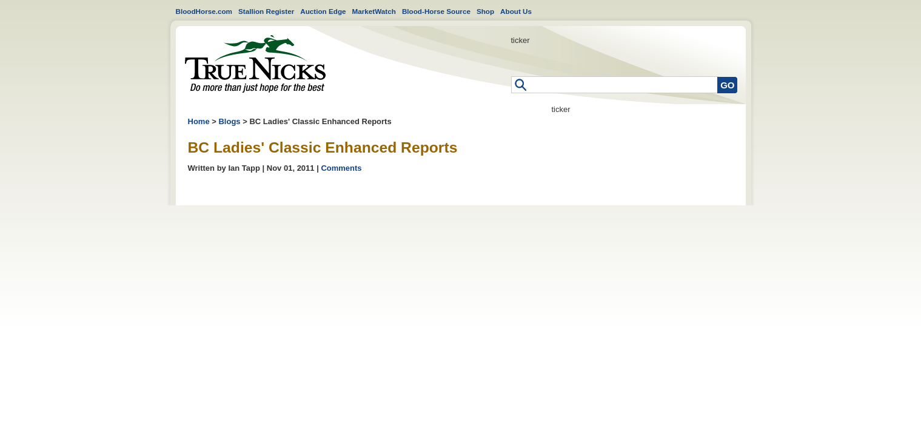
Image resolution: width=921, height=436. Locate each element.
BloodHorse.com (204, 11)
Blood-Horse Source (436, 11)
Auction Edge (323, 11)
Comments (341, 168)
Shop (485, 11)
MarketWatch (374, 11)
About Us (516, 11)
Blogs (229, 121)
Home (255, 64)
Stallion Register (266, 11)
